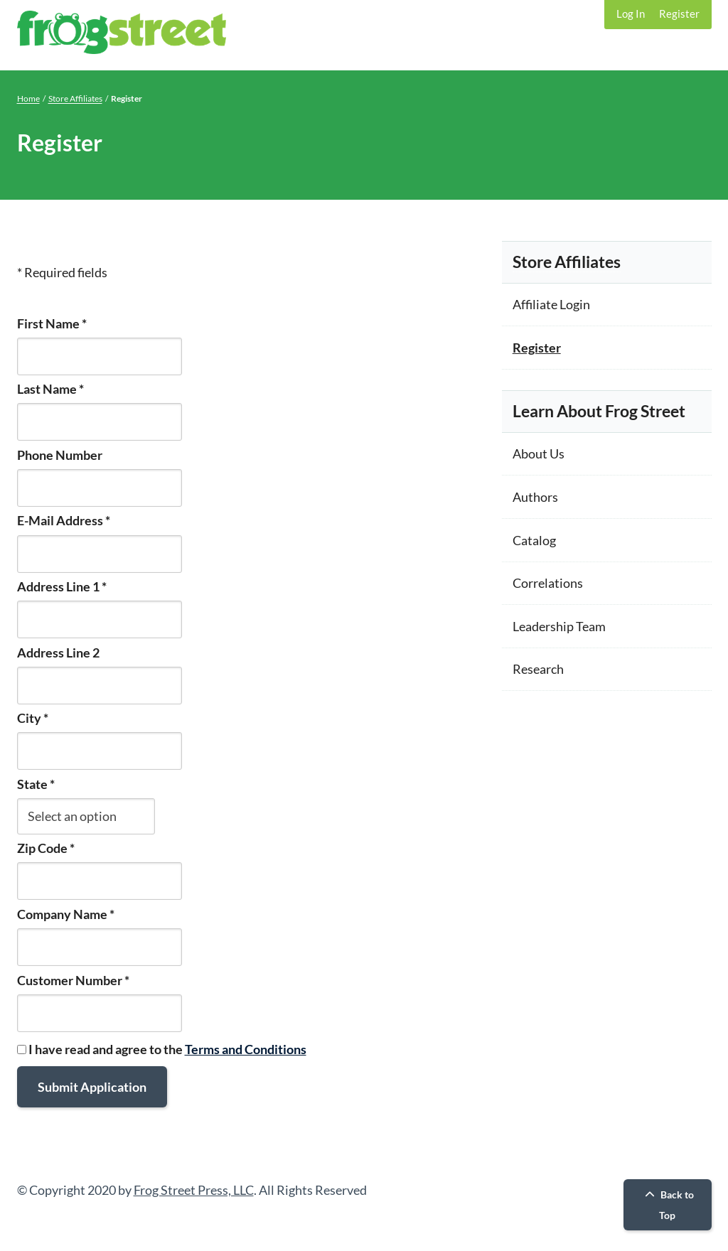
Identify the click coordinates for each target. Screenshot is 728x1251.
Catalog (534, 540)
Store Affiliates (75, 98)
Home (28, 98)
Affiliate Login (551, 304)
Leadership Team (559, 626)
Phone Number (59, 455)
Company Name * (65, 914)
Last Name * (50, 389)
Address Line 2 (58, 652)
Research (538, 669)
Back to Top (667, 1204)
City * (32, 718)
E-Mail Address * (63, 520)
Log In (630, 13)
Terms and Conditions (245, 1049)
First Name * (52, 323)
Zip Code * (46, 848)
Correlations (548, 583)
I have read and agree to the (161, 1049)
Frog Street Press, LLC (194, 1190)
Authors (535, 497)
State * (36, 784)
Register (679, 13)
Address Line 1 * (62, 586)
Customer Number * (73, 980)
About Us (538, 453)
